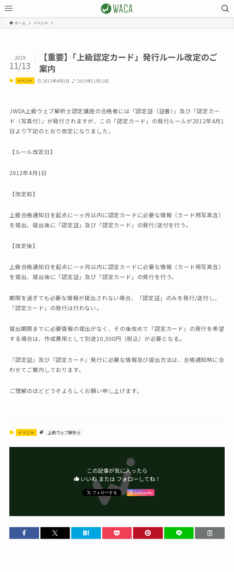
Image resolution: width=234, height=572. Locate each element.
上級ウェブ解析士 (64, 432)
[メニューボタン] (8, 8)
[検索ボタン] (225, 8)
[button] (24, 533)
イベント (24, 80)
